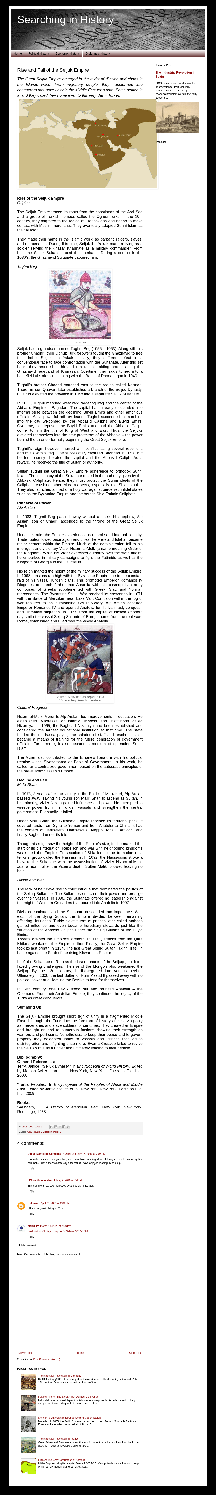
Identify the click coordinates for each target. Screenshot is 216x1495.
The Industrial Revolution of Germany (59, 1375)
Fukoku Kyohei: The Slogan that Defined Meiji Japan (68, 1396)
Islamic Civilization (42, 1132)
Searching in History (65, 20)
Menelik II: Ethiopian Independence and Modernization (69, 1417)
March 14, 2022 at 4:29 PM (55, 1225)
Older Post (135, 1352)
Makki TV (33, 1225)
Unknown (33, 1203)
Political (57, 1132)
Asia (29, 1132)
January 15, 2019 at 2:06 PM (88, 1153)
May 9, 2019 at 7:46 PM (70, 1180)
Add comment (27, 1245)
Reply (31, 1168)
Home (18, 53)
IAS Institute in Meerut (41, 1180)
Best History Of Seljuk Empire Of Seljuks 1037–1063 (58, 1231)
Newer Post (25, 1352)
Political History (38, 53)
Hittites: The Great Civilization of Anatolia (61, 1459)
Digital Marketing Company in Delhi (49, 1153)
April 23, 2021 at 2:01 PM (55, 1203)
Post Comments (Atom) (46, 1359)
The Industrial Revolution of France (58, 1438)
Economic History (67, 53)
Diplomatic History (98, 53)
